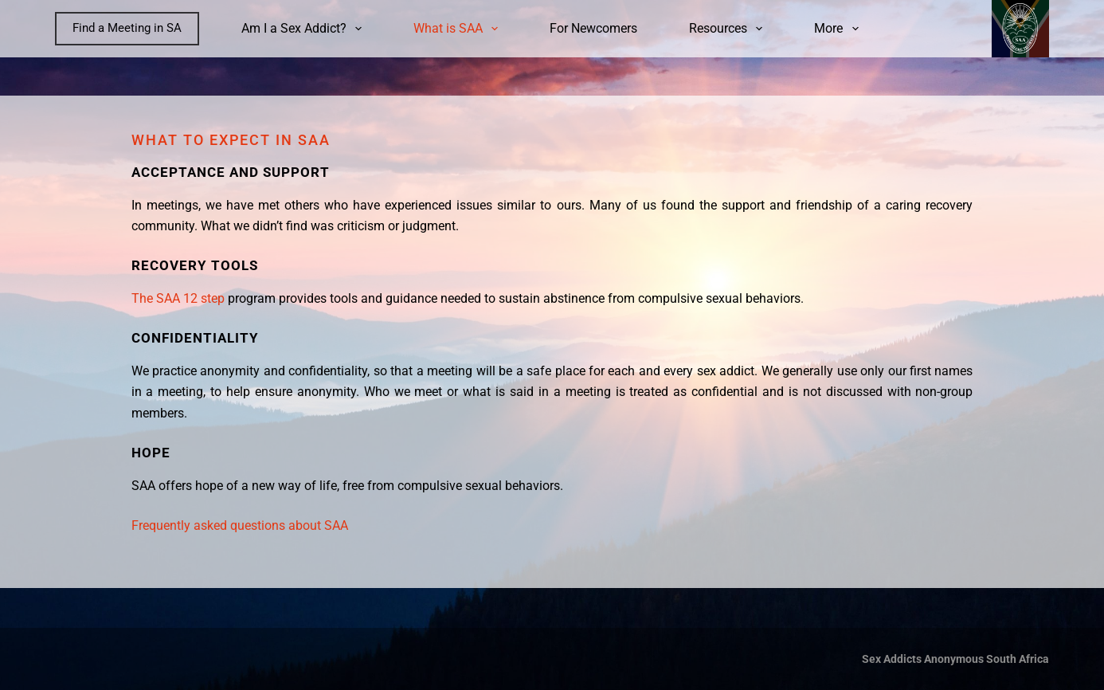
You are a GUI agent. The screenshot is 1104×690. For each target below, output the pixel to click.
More (839, 28)
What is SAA (458, 28)
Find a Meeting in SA (127, 28)
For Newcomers (593, 28)
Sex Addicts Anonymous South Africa (955, 659)
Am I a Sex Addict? (304, 28)
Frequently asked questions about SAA (239, 525)
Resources (729, 28)
